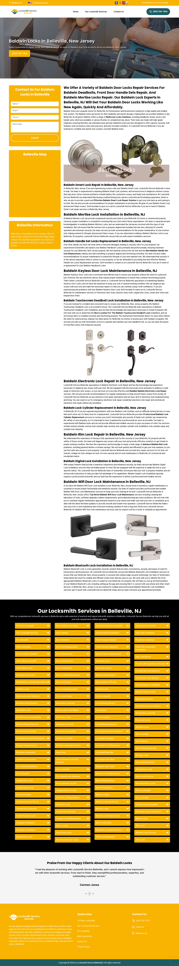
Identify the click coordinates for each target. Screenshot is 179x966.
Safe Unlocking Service (146, 748)
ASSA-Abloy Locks (24, 668)
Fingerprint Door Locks (66, 790)
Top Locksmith (142, 797)
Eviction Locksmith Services (68, 745)
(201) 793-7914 (158, 11)
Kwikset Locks (102, 689)
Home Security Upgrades (107, 647)
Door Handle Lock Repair (67, 626)
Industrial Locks (103, 661)
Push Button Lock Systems (147, 678)
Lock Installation (103, 717)
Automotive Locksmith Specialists (31, 682)
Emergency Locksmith (66, 731)
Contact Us (119, 11)
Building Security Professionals (30, 738)
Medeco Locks (102, 795)
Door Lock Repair (63, 682)
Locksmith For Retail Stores (108, 745)
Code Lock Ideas (23, 795)
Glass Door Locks (64, 832)
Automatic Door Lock (25, 675)
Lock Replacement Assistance (109, 731)
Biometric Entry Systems (27, 703)
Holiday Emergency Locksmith (109, 626)
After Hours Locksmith (26, 661)
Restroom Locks (143, 720)
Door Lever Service (64, 661)
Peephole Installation (145, 640)
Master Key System (104, 788)
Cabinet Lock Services (26, 759)
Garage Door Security (65, 811)
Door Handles (62, 633)
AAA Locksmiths (23, 647)
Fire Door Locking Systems (68, 797)
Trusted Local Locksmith (146, 804)
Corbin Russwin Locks (26, 816)
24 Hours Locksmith (25, 626)
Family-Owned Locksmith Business (67, 760)
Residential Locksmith (145, 713)
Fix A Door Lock (63, 804)
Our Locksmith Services (96, 11)
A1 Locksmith (22, 640)
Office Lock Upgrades (105, 837)
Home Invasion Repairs (106, 640)
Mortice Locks (102, 809)
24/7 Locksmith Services (27, 633)
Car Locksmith (22, 773)
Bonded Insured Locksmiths (28, 717)
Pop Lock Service (143, 657)
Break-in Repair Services (27, 724)
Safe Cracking (142, 734)
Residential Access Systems (148, 706)
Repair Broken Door (144, 699)
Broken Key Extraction (26, 731)
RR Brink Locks (142, 727)
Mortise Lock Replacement (108, 816)
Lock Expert (101, 710)
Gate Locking (62, 826)
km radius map (35, 186)
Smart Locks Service (145, 776)
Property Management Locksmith (150, 664)
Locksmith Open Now (105, 759)
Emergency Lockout (65, 724)
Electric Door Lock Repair (67, 710)
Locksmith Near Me (104, 752)
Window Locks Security (146, 832)
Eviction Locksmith (64, 738)
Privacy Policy (83, 947)
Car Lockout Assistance (26, 766)
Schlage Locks (142, 755)
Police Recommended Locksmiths (145, 648)
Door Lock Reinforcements (68, 675)
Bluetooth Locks (23, 710)
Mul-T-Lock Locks (104, 823)
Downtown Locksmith (65, 703)
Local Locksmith (103, 696)
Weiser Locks (142, 818)
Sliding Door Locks (144, 769)
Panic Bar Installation (145, 633)
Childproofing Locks (25, 788)
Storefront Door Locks (145, 783)
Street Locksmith (143, 790)
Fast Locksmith (62, 769)
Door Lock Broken (64, 668)
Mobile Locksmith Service (107, 802)
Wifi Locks (140, 826)
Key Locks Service (104, 668)
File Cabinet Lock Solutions (68, 776)
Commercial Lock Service (27, 802)
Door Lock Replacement (66, 689)
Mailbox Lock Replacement (108, 773)
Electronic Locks (63, 717)
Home (75, 11)
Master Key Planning (105, 780)
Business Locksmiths (25, 752)
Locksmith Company (105, 738)
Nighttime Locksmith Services (109, 830)
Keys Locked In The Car (106, 682)
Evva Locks (61, 752)
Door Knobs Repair (64, 654)
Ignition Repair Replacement (108, 654)
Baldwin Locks (22, 689)
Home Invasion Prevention (107, 633)
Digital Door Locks (24, 837)
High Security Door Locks (67, 840)
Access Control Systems (27, 654)
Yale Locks (140, 840)
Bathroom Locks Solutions (28, 696)
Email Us (140, 927)
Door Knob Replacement (67, 647)
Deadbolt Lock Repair (25, 830)
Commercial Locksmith (26, 809)
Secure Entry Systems (145, 762)
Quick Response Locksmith (148, 685)
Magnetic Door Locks (105, 766)
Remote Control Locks (145, 692)
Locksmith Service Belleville (90, 963)
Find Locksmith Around (66, 783)
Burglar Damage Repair (26, 745)
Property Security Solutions (148, 671)
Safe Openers (142, 741)
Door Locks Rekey (64, 696)
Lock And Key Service (105, 703)
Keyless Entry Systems (105, 675)
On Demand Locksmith (146, 626)
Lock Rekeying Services (106, 724)
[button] (85, 893)
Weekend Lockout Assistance (149, 811)
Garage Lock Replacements (68, 818)
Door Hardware (63, 640)
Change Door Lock (24, 780)
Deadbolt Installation (25, 823)
